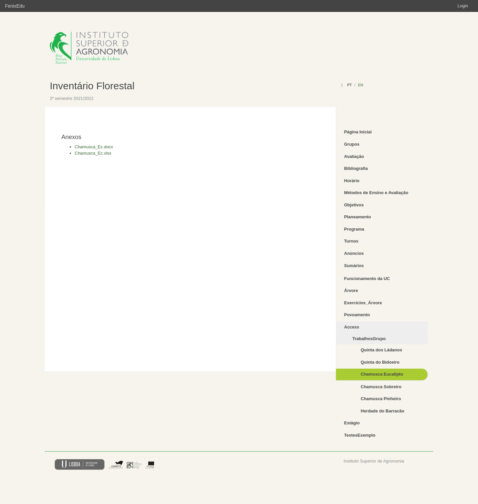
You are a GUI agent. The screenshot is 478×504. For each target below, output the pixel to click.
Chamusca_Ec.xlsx (93, 153)
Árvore (351, 290)
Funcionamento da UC (367, 278)
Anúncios (354, 253)
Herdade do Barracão (383, 410)
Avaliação (354, 156)
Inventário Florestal (92, 85)
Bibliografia (356, 168)
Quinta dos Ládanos (381, 349)
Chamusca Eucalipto (382, 374)
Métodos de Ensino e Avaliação (376, 192)
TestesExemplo (359, 435)
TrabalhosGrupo (369, 338)
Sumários (354, 265)
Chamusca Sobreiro (381, 386)
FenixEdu (15, 6)
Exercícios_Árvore (363, 302)
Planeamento (357, 216)
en (360, 85)
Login (462, 5)
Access (351, 326)
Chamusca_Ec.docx (94, 146)
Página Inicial (358, 131)
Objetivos (354, 204)
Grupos (351, 144)
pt (349, 85)
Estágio (352, 422)
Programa (354, 229)
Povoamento (357, 314)
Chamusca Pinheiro (381, 398)
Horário (351, 180)
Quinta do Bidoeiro (380, 362)
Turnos (351, 241)
